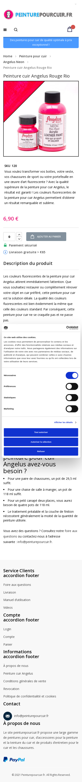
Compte (9, 637)
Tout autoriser (41, 432)
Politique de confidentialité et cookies (29, 696)
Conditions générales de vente (24, 681)
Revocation (11, 689)
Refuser (41, 451)
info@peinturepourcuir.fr (34, 542)
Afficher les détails (63, 422)
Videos (8, 607)
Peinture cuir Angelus (18, 673)
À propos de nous (15, 666)
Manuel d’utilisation (16, 600)
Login (7, 629)
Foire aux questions (17, 585)
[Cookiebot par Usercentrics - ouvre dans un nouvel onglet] (59, 328)
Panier (7, 644)
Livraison (9, 592)
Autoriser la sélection (41, 442)
